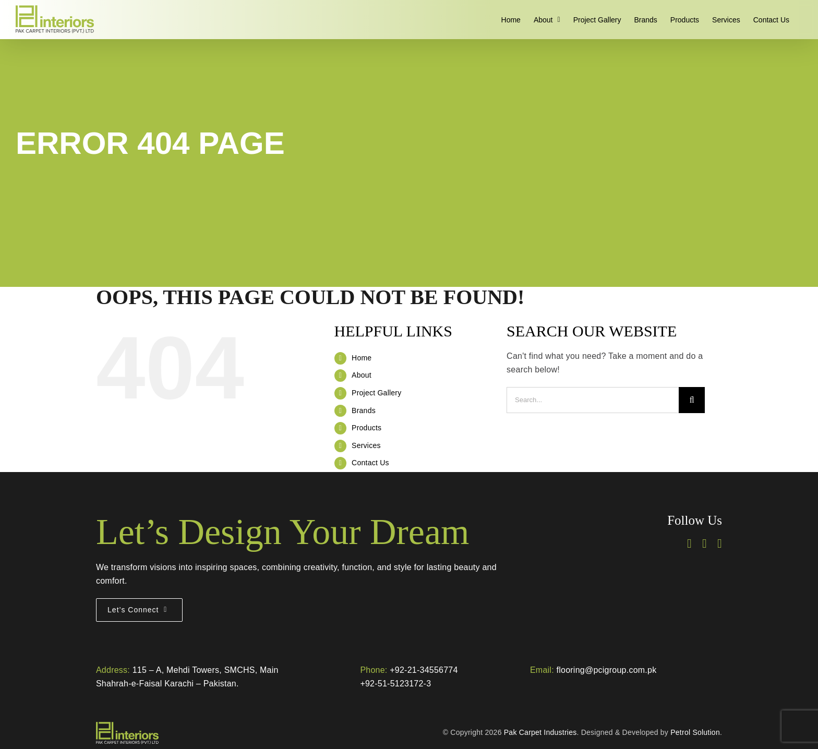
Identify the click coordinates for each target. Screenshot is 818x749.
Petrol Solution (695, 732)
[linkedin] (719, 543)
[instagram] (704, 543)
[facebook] (689, 543)
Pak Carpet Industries (540, 732)
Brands (364, 410)
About (361, 375)
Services (366, 445)
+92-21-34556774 (424, 670)
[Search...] (593, 400)
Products (366, 428)
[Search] (692, 400)
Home (361, 358)
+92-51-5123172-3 (395, 683)
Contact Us (370, 462)
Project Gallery (376, 393)
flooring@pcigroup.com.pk (607, 670)
